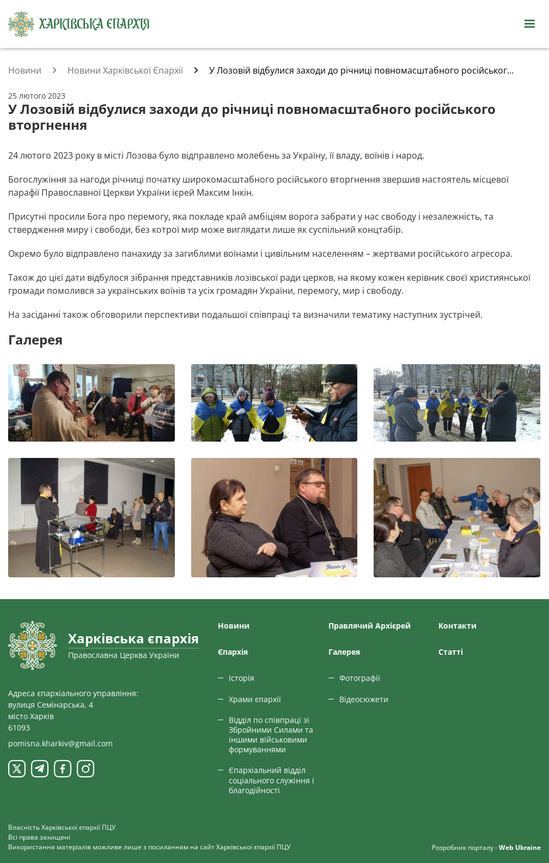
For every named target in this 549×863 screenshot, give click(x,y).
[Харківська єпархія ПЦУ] (79, 24)
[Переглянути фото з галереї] (91, 402)
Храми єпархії (255, 699)
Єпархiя (233, 652)
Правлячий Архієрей (369, 625)
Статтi (450, 652)
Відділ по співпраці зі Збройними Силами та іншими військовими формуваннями (271, 735)
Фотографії (359, 678)
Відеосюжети (363, 699)
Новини (233, 625)
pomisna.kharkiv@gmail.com (60, 743)
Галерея (344, 652)
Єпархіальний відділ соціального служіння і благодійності (271, 780)
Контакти (457, 625)
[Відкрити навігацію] (529, 24)
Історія (241, 678)
